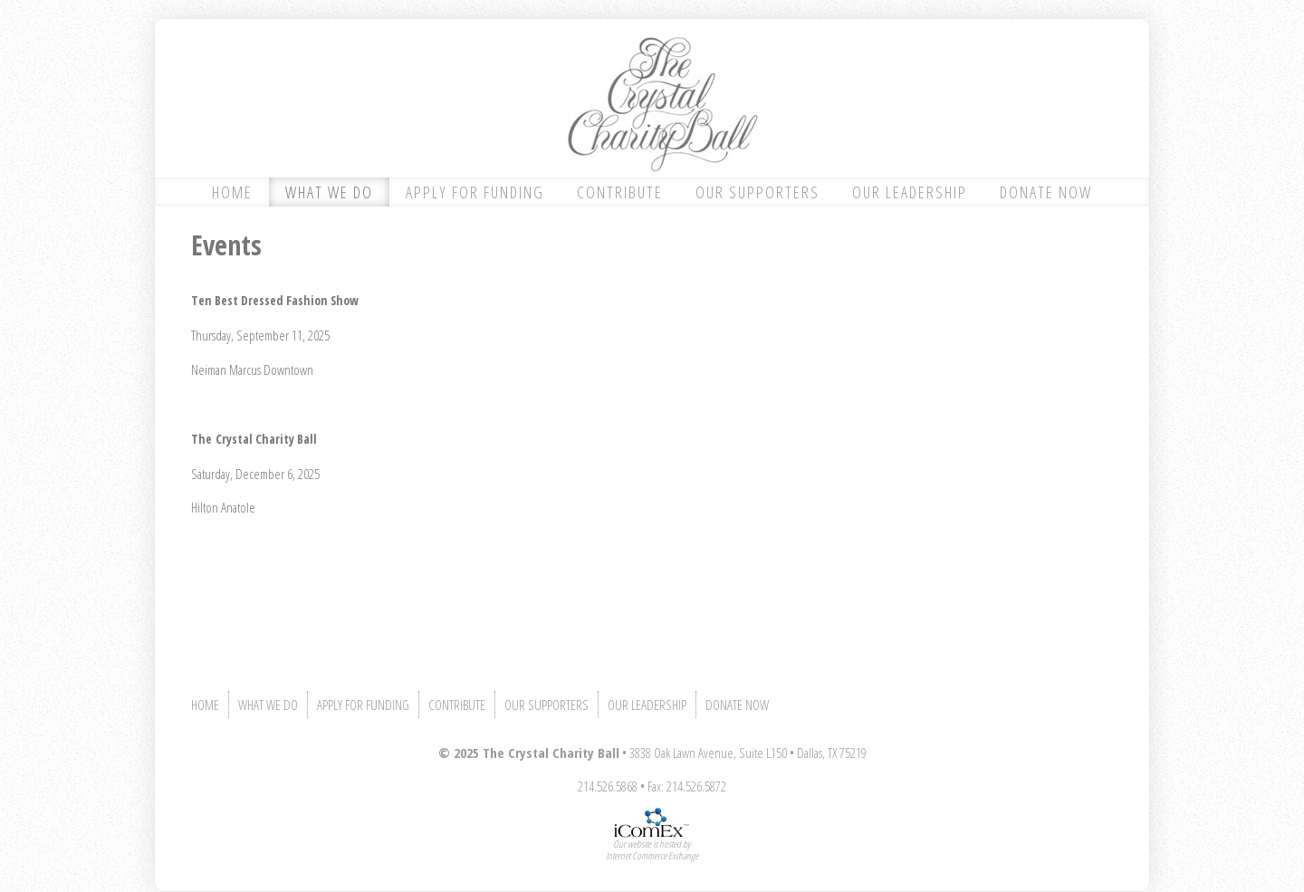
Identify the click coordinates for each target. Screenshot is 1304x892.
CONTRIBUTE (620, 192)
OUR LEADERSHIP (909, 192)
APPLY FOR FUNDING (475, 192)
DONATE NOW (1046, 192)
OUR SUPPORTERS (757, 192)
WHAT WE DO (329, 192)
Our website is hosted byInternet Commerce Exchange (652, 849)
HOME (232, 192)
